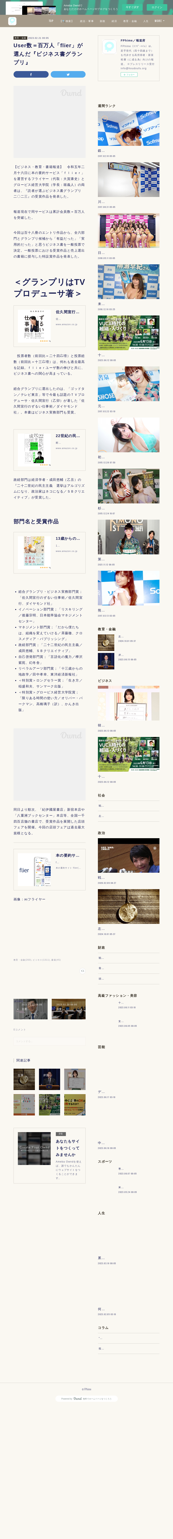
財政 (114, 21)
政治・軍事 (98, 21)
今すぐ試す (132, 7)
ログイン (157, 7)
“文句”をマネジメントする (115, 1466)
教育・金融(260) (22, 960)
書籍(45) (56, 960)
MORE (158, 21)
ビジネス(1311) (41, 960)
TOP (63, 21)
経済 (126, 21)
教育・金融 (142, 21)
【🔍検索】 (78, 21)
